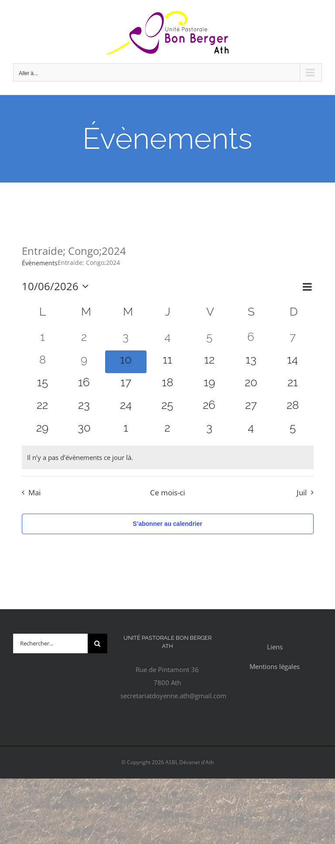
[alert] (168, 457)
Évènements (40, 263)
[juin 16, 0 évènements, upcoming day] (84, 384)
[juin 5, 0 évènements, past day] (209, 339)
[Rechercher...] (50, 643)
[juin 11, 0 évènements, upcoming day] (167, 361)
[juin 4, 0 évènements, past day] (167, 339)
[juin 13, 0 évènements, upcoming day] (251, 361)
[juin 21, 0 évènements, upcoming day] (293, 384)
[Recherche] (97, 643)
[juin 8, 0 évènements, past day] (43, 361)
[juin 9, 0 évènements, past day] (84, 361)
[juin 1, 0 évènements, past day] (43, 339)
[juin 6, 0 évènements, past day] (251, 339)
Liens (275, 646)
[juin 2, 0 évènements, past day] (84, 339)
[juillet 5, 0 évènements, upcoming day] (293, 430)
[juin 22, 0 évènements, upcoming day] (43, 407)
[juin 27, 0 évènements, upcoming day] (251, 407)
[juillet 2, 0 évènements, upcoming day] (167, 430)
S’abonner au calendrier (167, 523)
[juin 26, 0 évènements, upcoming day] (209, 407)
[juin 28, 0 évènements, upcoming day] (293, 407)
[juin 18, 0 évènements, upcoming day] (167, 384)
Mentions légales (275, 666)
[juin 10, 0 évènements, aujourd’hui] (126, 361)
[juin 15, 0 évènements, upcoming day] (43, 384)
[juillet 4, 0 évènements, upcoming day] (251, 430)
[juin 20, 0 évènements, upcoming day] (251, 384)
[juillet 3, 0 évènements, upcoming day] (209, 430)
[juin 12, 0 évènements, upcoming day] (209, 361)
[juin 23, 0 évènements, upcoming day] (84, 407)
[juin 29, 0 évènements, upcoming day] (43, 430)
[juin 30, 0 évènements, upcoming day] (84, 430)
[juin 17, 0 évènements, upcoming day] (126, 384)
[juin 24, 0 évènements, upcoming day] (126, 407)
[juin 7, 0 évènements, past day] (293, 339)
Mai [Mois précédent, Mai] (34, 492)
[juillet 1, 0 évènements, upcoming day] (126, 430)
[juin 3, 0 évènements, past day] (126, 339)
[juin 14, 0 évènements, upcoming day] (293, 361)
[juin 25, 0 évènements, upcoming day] (167, 407)
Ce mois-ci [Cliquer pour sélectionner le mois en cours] (167, 492)
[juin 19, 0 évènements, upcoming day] (209, 384)
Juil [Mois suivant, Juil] (302, 492)
